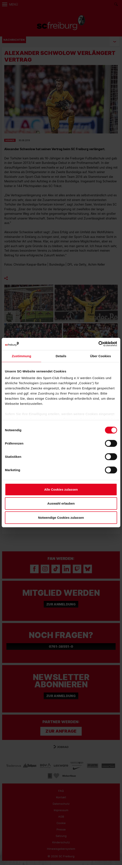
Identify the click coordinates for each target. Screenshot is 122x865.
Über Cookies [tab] (100, 356)
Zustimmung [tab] (21, 356)
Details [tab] (61, 356)
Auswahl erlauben (61, 503)
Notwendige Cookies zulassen (61, 517)
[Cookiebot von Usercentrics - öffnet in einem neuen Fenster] (98, 344)
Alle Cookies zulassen (61, 489)
